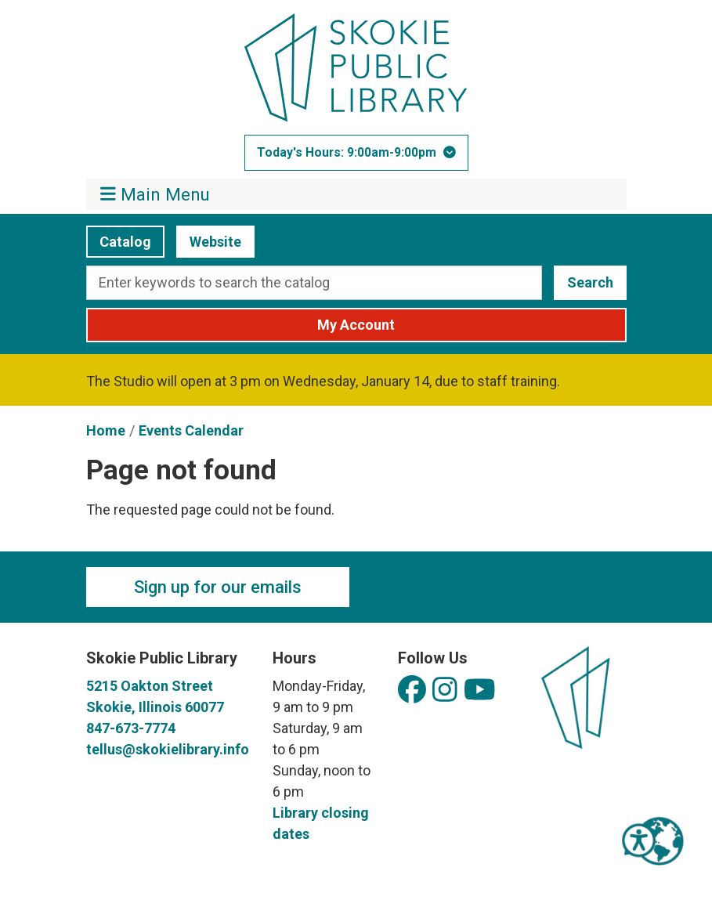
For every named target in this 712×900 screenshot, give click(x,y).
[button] (356, 153)
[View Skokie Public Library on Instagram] (444, 690)
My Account (356, 324)
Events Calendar (191, 430)
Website (208, 241)
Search (590, 282)
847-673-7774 (130, 728)
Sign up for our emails (218, 587)
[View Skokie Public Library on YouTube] (480, 690)
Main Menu (155, 193)
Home (105, 430)
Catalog (118, 241)
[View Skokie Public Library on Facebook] (412, 690)
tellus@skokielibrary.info (167, 749)
